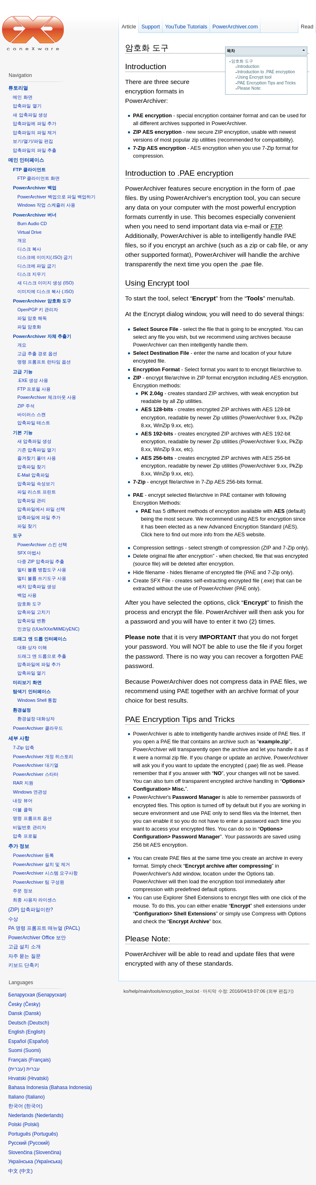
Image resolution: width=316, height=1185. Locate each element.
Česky (32, 1004)
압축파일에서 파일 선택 (41, 509)
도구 (17, 535)
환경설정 (22, 710)
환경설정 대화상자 (36, 718)
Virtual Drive (29, 232)
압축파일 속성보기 (36, 483)
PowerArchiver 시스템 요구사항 (45, 873)
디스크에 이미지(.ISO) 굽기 (44, 257)
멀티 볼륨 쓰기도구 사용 (41, 578)
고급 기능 (22, 371)
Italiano (35, 1097)
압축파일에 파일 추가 (34, 123)
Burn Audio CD (32, 223)
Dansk (32, 1013)
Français (39, 1060)
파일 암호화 (29, 326)
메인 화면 (22, 97)
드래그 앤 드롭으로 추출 (41, 656)
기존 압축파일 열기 (36, 449)
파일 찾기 (27, 526)
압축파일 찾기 (31, 466)
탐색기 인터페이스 (31, 691)
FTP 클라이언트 (29, 169)
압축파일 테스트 (33, 422)
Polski (30, 1124)
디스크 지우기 (31, 274)
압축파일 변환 (31, 620)
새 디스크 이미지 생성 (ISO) (45, 282)
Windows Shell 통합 (37, 700)
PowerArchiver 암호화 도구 (42, 300)
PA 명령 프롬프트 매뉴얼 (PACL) (44, 928)
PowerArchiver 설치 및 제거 (41, 864)
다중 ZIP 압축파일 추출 (40, 561)
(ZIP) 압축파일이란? (30, 910)
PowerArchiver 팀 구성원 (38, 882)
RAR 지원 (23, 782)
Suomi (32, 1050)
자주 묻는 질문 (24, 956)
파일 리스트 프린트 (36, 491)
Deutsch (38, 1023)
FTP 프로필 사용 (34, 388)
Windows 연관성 (29, 791)
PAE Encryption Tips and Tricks (266, 83)
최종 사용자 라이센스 (34, 899)
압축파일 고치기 (33, 612)
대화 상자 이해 (32, 647)
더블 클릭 (22, 809)
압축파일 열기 (27, 105)
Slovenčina (47, 1152)
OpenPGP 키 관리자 (37, 309)
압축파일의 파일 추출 (34, 150)
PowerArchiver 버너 (34, 214)
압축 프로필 (25, 835)
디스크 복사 (29, 249)
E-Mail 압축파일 (33, 475)
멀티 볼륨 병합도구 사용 (41, 569)
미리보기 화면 (27, 682)
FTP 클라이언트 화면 (38, 178)
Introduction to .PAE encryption (266, 72)
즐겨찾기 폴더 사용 (36, 458)
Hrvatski (38, 1078)
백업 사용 (27, 595)
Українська (48, 1161)
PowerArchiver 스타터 (35, 774)
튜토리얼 (18, 88)
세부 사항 (18, 738)
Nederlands (49, 1115)
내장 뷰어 (22, 800)
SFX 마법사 (29, 552)
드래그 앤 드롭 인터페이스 (40, 638)
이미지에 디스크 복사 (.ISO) (45, 291)
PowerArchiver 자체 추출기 (42, 336)
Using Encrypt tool (254, 77)
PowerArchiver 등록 (33, 855)
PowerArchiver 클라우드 (38, 728)
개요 (21, 240)
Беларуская (51, 995)
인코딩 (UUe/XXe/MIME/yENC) (48, 628)
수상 (13, 919)
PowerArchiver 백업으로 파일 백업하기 (56, 196)
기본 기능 (22, 432)
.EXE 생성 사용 (32, 380)
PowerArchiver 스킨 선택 (42, 544)
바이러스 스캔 (31, 414)
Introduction (248, 66)
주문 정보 (22, 890)
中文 (26, 1171)
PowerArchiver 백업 (34, 187)
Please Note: (249, 88)
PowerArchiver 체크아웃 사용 (46, 397)
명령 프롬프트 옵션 (32, 818)
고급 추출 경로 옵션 (37, 353)
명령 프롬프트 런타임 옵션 (44, 361)
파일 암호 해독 (32, 318)
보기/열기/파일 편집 (33, 141)
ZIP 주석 (26, 405)
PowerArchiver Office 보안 (37, 938)
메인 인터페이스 (26, 160)
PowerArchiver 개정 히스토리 (43, 756)
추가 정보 (18, 846)
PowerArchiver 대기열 (35, 765)
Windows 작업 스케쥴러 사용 (46, 205)
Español (38, 1041)
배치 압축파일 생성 (36, 586)
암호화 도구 (242, 61)
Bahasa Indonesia (70, 1087)
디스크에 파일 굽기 (36, 265)
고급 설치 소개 (24, 947)
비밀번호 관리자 (29, 827)
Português (45, 1134)
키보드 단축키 (23, 965)
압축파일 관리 (31, 500)
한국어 (33, 1106)
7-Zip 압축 (23, 747)
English (36, 1032)
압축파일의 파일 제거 (34, 132)
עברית (16, 1069)
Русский (39, 1143)
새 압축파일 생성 (30, 114)
